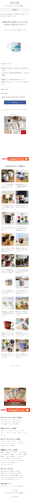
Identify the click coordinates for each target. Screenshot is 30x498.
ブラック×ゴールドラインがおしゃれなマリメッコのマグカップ (7, 228)
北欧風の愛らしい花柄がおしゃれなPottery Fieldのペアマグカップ (7, 313)
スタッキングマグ (17, 458)
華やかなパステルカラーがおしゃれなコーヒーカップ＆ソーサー (7, 356)
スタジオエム (20, 441)
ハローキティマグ (5, 462)
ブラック (3, 434)
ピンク (12, 430)
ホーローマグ (20, 456)
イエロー (8, 432)
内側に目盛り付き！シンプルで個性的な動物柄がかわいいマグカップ (22, 186)
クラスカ (14, 441)
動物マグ (26, 454)
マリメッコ (13, 443)
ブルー (14, 109)
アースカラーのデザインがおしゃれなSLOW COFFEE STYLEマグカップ (22, 271)
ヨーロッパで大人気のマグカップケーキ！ (10, 479)
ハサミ (7, 443)
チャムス (3, 443)
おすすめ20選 (4, 423)
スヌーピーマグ (12, 460)
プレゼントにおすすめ (22, 109)
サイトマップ (12, 486)
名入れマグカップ (16, 421)
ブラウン (19, 432)
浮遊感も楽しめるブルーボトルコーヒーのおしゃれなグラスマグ (22, 250)
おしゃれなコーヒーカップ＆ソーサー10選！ (11, 473)
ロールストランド (5, 445)
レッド (7, 430)
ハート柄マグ (19, 454)
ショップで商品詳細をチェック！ (15, 102)
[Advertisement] (15, 145)
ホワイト (3, 430)
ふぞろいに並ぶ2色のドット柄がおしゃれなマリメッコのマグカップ (22, 292)
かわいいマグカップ (7, 109)
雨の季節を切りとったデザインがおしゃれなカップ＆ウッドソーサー (22, 334)
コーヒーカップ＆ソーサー (7, 464)
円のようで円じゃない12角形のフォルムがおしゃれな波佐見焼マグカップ (7, 250)
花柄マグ (12, 454)
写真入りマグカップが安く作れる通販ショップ (11, 475)
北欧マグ (8, 452)
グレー (24, 432)
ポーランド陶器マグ (11, 456)
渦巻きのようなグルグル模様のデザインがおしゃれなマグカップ (7, 334)
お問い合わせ (20, 486)
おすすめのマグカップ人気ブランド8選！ (10, 471)
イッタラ (8, 441)
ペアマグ (3, 458)
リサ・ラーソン (21, 443)
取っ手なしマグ (14, 462)
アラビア (3, 441)
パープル (14, 432)
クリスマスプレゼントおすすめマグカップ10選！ (12, 477)
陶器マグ (3, 456)
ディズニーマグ (20, 460)
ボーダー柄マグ (23, 452)
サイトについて (4, 486)
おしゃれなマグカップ (6, 419)
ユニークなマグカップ (6, 421)
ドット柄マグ (15, 452)
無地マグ (3, 452)
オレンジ (17, 430)
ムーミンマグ (4, 460)
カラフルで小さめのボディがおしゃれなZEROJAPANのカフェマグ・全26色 (7, 271)
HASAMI (12, 445)
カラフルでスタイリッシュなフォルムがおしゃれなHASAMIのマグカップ (22, 228)
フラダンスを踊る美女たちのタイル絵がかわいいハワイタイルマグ (7, 292)
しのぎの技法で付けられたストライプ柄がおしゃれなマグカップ (7, 207)
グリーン (3, 432)
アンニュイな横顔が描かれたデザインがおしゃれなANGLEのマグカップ (7, 186)
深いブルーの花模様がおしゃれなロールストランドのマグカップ (22, 356)
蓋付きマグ (8, 458)
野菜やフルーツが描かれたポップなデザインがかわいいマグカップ (22, 313)
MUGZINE (15, 3)
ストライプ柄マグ (5, 454)
